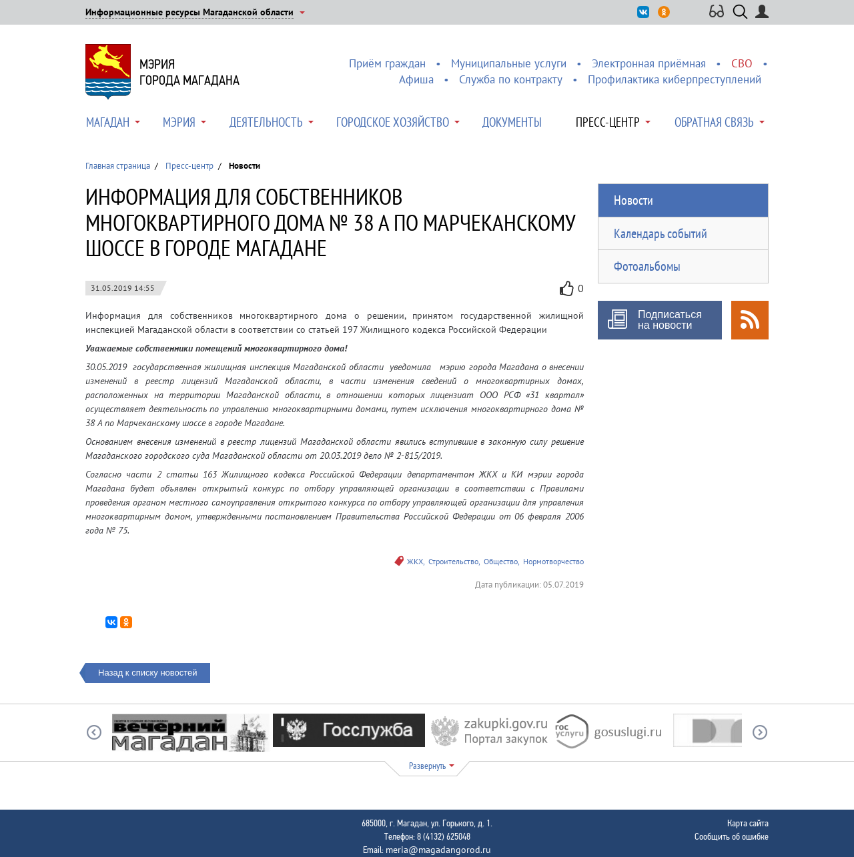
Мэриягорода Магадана (189, 72)
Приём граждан (387, 63)
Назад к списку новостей (147, 673)
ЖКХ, (416, 561)
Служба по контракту (510, 79)
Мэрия (179, 122)
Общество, (502, 561)
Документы (512, 122)
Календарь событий (660, 233)
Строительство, (454, 561)
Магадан (107, 122)
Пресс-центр (608, 122)
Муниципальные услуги (508, 63)
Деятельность (266, 122)
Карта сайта (748, 823)
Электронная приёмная (649, 63)
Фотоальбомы (647, 266)
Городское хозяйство (392, 122)
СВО (742, 63)
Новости (633, 200)
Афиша (416, 79)
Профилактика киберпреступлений (674, 79)
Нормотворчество (553, 561)
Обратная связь (714, 122)
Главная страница (117, 165)
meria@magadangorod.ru (438, 850)
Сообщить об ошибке (732, 836)
